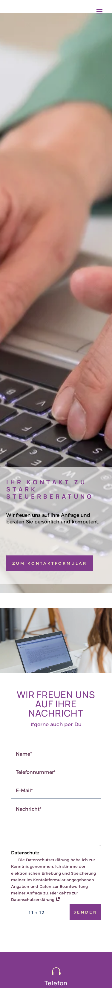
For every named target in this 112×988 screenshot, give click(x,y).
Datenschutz (25, 853)
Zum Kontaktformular (49, 563)
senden (85, 912)
